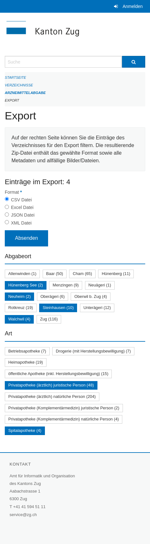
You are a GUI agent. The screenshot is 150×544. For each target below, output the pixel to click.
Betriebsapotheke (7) (27, 351)
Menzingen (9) (66, 285)
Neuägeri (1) (100, 285)
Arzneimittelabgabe (25, 93)
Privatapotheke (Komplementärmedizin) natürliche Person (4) (63, 419)
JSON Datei (22, 215)
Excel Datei (22, 207)
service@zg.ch (23, 514)
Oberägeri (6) (52, 296)
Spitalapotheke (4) (24, 430)
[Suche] (134, 62)
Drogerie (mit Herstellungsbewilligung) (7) (93, 351)
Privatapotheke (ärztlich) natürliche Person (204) (52, 396)
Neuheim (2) (19, 296)
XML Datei (21, 222)
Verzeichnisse (19, 85)
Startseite (15, 77)
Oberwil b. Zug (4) (90, 296)
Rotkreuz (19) (20, 307)
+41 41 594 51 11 (29, 506)
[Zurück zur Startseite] (75, 34)
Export (12, 100)
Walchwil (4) (19, 319)
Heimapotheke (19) (25, 362)
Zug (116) (49, 319)
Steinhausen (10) (58, 307)
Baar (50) (54, 273)
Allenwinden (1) (22, 273)
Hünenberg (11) (116, 273)
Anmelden (133, 6)
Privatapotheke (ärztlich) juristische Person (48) (51, 385)
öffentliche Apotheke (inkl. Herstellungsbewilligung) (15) (58, 373)
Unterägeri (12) (97, 307)
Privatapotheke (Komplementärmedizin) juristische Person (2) (63, 408)
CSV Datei (21, 199)
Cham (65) (82, 273)
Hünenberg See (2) (25, 285)
